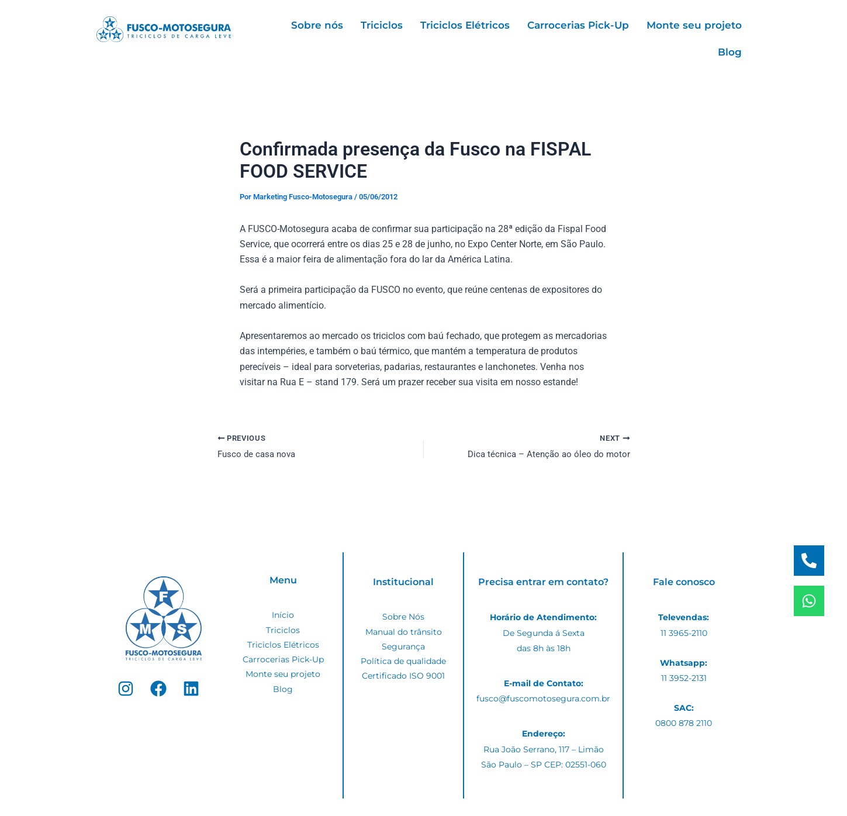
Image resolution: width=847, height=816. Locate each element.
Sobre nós (317, 25)
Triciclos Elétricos (465, 25)
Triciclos (382, 25)
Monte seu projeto (694, 25)
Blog (730, 52)
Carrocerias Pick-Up (578, 25)
